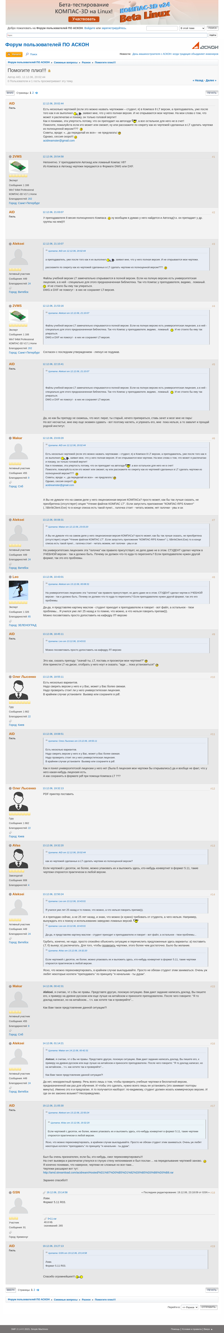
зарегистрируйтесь (114, 28)
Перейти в (174, 1307)
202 (30, 198)
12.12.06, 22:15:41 (53, 364)
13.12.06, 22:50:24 (53, 894)
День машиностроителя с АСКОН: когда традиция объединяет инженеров (175, 53)
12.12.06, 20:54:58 (53, 156)
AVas (16, 845)
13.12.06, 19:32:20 (53, 845)
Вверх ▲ (208, 1329)
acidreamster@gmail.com (59, 140)
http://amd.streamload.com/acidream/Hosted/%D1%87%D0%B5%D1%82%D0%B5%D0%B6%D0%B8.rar (108, 1172)
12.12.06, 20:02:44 (53, 103)
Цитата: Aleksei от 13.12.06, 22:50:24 (68, 1112)
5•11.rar (50, 1218)
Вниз (10, 93)
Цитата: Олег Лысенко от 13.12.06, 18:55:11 (72, 741)
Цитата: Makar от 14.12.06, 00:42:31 (68, 1050)
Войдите (89, 28)
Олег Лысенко (24, 677)
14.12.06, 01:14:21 (53, 1043)
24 (29, 283)
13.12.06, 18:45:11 (53, 634)
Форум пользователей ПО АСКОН (47, 44)
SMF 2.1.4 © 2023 (20, 1329)
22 (29, 716)
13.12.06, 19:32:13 (53, 788)
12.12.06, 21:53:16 (53, 305)
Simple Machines (39, 1329)
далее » (211, 80)
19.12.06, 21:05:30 (53, 1105)
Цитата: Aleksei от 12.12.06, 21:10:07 (68, 313)
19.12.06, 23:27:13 (53, 1246)
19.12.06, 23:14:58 (57, 1192)
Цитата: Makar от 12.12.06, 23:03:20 (68, 526)
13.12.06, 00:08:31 (53, 519)
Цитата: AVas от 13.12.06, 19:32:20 (67, 950)
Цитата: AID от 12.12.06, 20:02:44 (67, 251)
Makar (17, 438)
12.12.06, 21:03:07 (53, 212)
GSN (16, 1192)
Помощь (175, 1329)
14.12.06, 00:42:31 (53, 986)
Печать (211, 93)
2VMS (17, 156)
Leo (16, 577)
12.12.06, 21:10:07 (53, 243)
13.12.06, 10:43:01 (53, 576)
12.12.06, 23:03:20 (53, 438)
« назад (198, 80)
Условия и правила (192, 1329)
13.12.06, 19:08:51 (53, 733)
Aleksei (18, 243)
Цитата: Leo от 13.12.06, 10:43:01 (67, 641)
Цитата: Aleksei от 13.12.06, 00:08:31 (68, 584)
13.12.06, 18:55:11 (53, 676)
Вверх (10, 1290)
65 (29, 616)
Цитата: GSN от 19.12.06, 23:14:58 (67, 1253)
